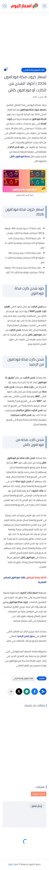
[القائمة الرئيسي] (44, 6)
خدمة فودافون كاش (20, 156)
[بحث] (5, 6)
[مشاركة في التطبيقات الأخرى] (11, 691)
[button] (34, 691)
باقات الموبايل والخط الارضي (33, 70)
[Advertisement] (24, 41)
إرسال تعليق (37, 806)
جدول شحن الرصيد (26, 636)
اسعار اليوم (13, 864)
